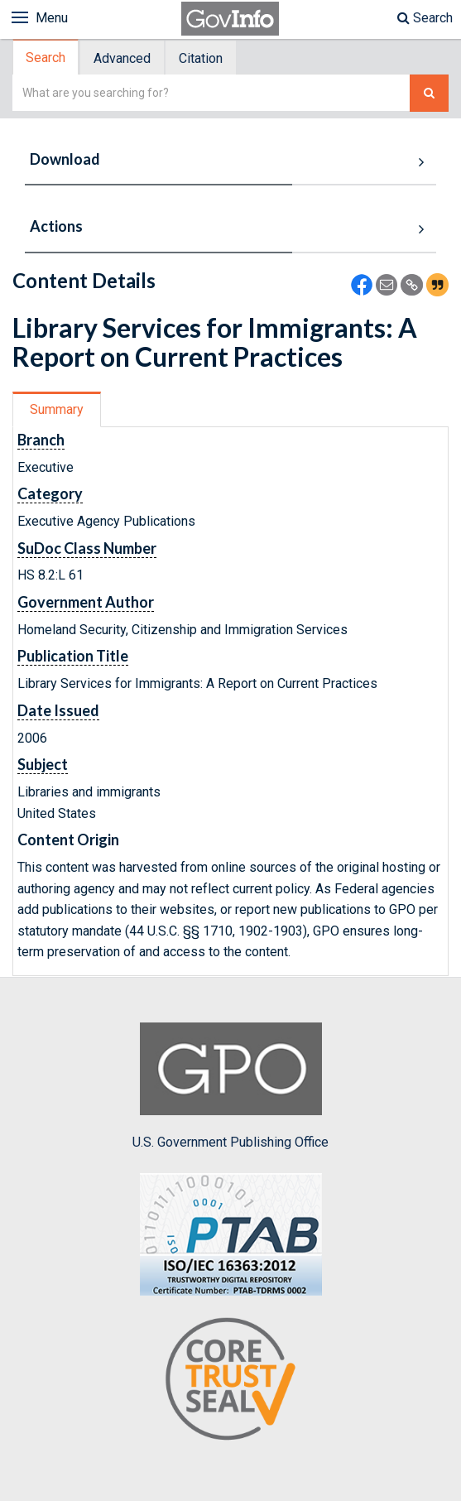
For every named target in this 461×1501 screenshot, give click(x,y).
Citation (201, 58)
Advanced (122, 58)
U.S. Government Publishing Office (230, 1086)
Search (425, 18)
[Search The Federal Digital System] (429, 93)
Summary (57, 409)
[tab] (46, 57)
